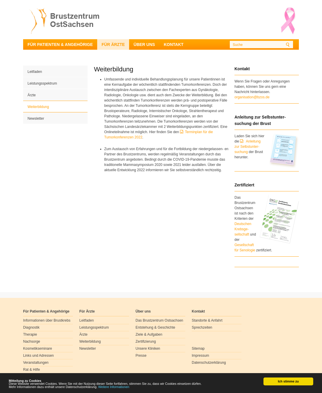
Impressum (200, 355)
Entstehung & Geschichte (155, 327)
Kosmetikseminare (37, 348)
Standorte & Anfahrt (207, 320)
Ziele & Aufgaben (149, 334)
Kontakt (173, 44)
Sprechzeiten (202, 327)
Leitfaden (35, 72)
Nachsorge (31, 341)
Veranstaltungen (36, 363)
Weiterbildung (38, 107)
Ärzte (32, 95)
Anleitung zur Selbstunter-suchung (247, 146)
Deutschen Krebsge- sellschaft (242, 229)
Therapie (30, 334)
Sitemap (198, 348)
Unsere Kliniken (148, 348)
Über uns (144, 44)
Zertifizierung (146, 341)
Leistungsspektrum (42, 83)
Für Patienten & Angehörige (60, 44)
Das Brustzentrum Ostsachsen (159, 320)
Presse (141, 355)
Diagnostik (31, 327)
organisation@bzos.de (252, 97)
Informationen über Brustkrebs (46, 320)
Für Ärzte (113, 44)
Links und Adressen (38, 355)
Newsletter (36, 118)
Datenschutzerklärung (209, 363)
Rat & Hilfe (31, 370)
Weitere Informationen (113, 387)
